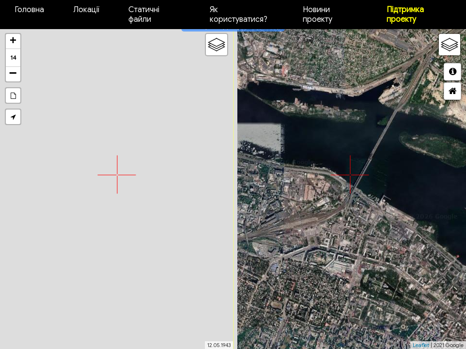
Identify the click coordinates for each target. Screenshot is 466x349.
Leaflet (421, 345)
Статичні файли (143, 14)
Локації (86, 10)
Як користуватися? (238, 14)
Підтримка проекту (405, 14)
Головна (29, 10)
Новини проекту (317, 14)
